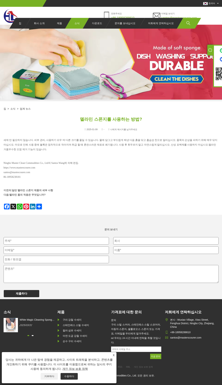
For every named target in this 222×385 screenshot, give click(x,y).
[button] (28, 335)
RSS (120, 367)
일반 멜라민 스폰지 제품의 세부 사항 (32, 190)
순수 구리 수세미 (72, 341)
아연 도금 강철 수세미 (75, 335)
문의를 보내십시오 (125, 30)
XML (128, 367)
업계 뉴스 (25, 108)
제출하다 (21, 293)
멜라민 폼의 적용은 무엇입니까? (27, 194)
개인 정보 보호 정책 (75, 368)
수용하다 (69, 376)
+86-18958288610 (122, 17)
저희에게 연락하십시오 (161, 30)
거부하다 (49, 376)
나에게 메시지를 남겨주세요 (123, 129)
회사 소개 (39, 30)
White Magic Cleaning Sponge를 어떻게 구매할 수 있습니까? (37, 320)
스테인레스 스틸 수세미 (76, 325)
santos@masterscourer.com (179, 17)
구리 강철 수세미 (72, 319)
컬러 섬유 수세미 (72, 330)
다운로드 (97, 30)
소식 (77, 30)
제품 (59, 30)
